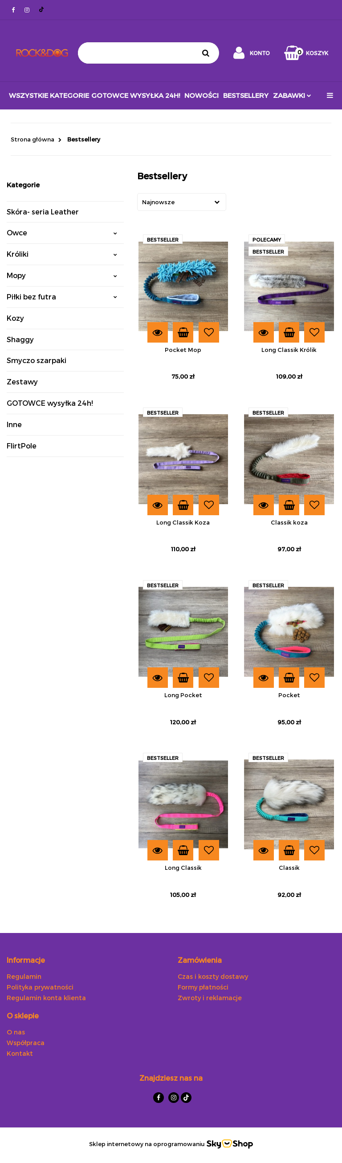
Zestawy (22, 381)
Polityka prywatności (40, 987)
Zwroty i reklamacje (210, 997)
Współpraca (26, 1042)
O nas (16, 1032)
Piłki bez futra (62, 296)
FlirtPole (22, 445)
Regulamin (24, 976)
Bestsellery (246, 95)
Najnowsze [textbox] (158, 202)
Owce (62, 232)
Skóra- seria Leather (43, 211)
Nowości (201, 95)
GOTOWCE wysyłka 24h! (135, 95)
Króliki (62, 254)
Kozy (15, 318)
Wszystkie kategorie (49, 95)
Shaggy (20, 339)
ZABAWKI (292, 95)
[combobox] (181, 202)
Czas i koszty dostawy (213, 976)
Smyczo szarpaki (36, 360)
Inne (14, 424)
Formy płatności (203, 987)
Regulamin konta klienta (46, 997)
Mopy (62, 275)
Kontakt (20, 1053)
